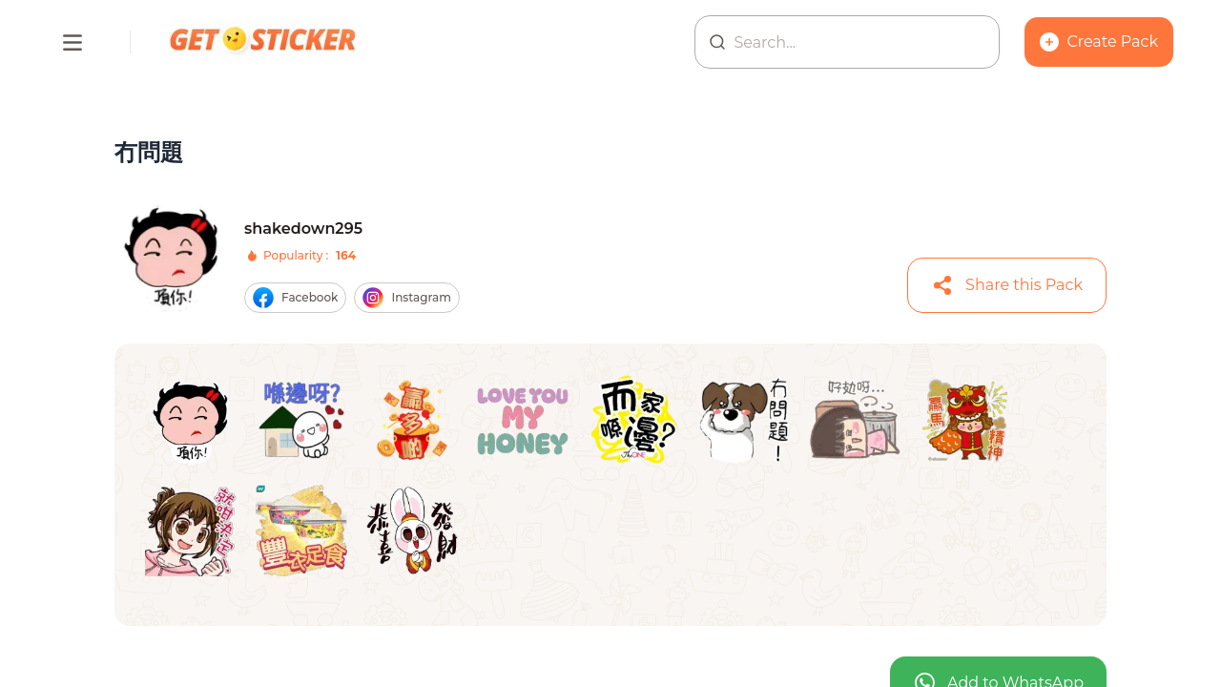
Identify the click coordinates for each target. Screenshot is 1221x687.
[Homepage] (264, 42)
